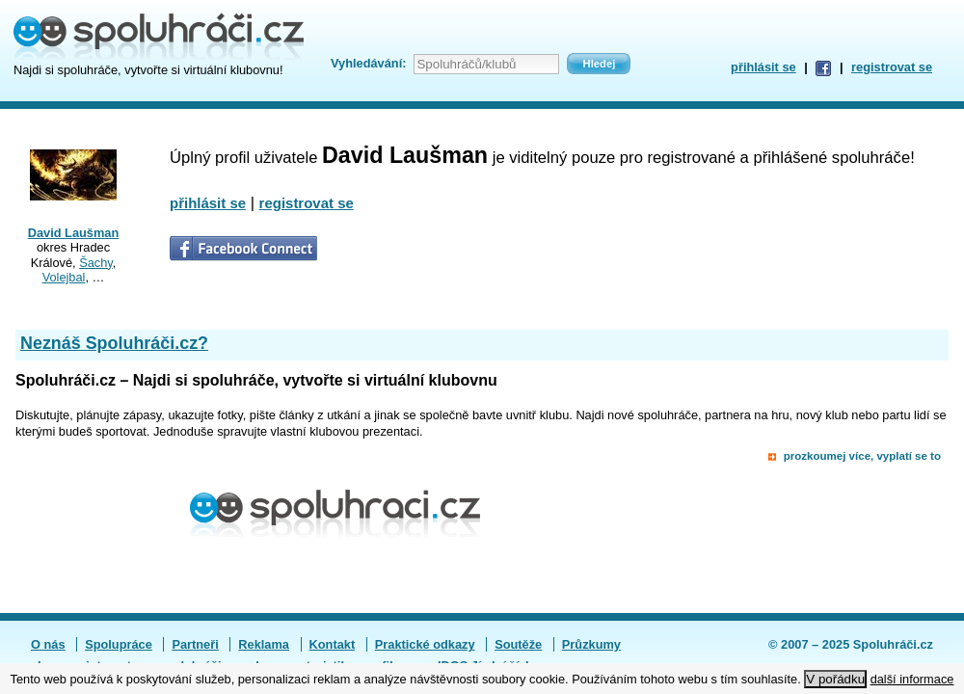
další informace (912, 679)
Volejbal (64, 277)
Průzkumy (591, 644)
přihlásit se (763, 67)
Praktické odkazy (425, 644)
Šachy (96, 262)
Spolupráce (118, 644)
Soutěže (518, 644)
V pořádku (835, 679)
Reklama (263, 644)
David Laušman (74, 233)
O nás (48, 644)
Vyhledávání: (368, 63)
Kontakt (332, 644)
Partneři (195, 644)
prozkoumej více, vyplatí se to (862, 456)
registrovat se (891, 67)
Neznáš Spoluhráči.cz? (114, 343)
